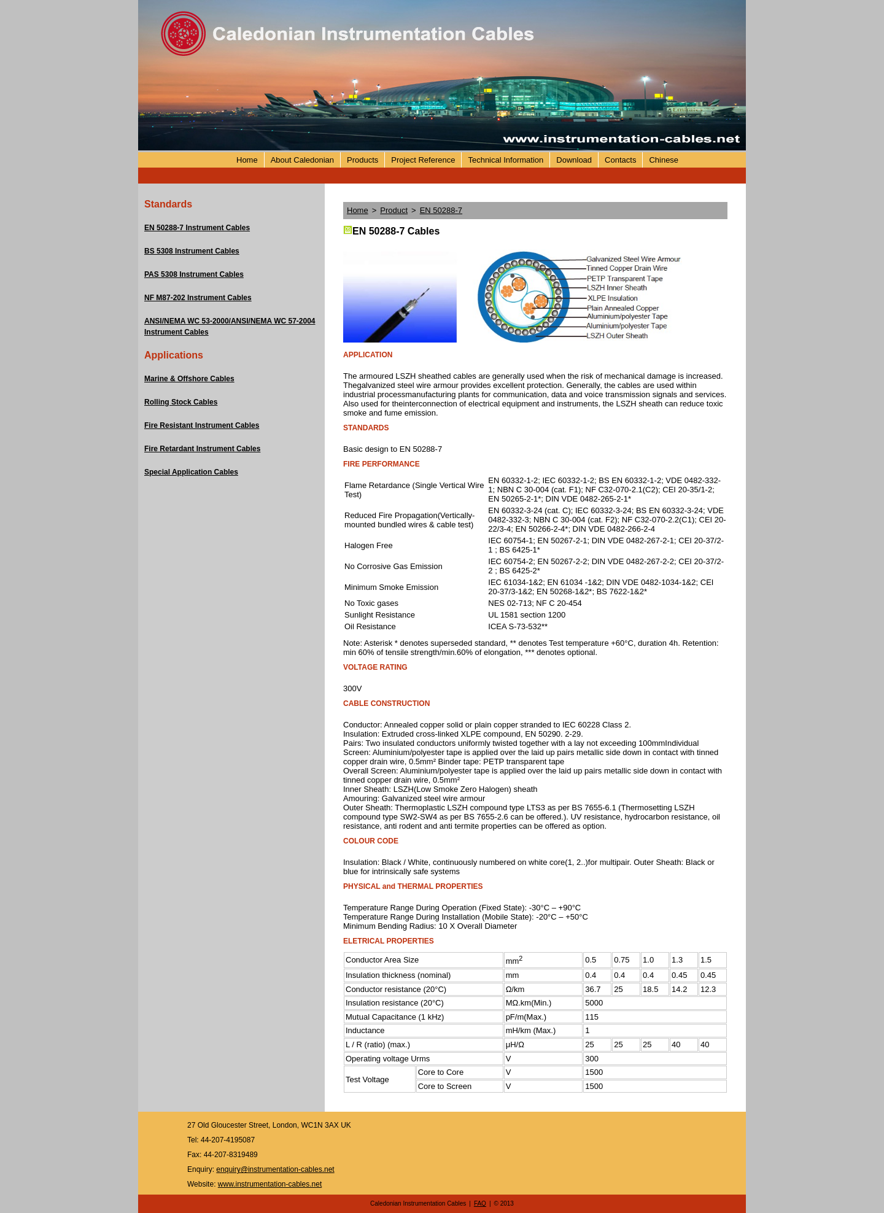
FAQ (480, 1203)
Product (394, 210)
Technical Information (505, 160)
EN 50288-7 (441, 210)
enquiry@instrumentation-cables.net (275, 1169)
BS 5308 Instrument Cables (191, 251)
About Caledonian (302, 160)
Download (574, 160)
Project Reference (423, 160)
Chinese (663, 160)
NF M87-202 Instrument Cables (198, 297)
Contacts (620, 160)
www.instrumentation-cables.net (270, 1184)
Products (362, 160)
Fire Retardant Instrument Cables (202, 448)
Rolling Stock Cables (180, 402)
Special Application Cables (191, 472)
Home (247, 160)
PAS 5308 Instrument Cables (194, 274)
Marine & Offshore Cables (189, 378)
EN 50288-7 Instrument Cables (197, 227)
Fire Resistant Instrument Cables (201, 425)
